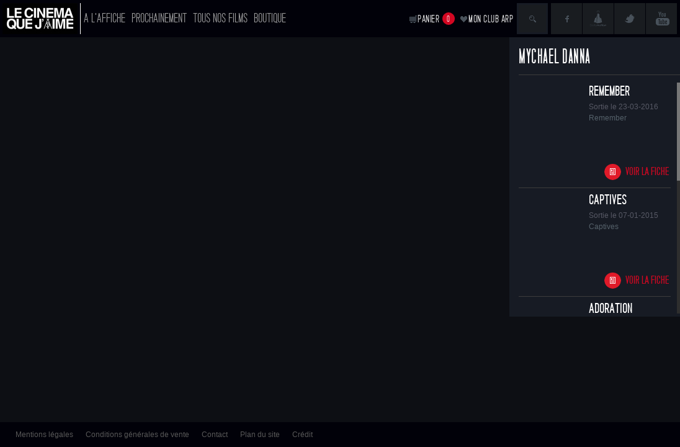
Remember (609, 91)
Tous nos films (220, 18)
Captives (608, 200)
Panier (436, 18)
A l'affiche (104, 18)
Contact (215, 434)
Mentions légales (44, 434)
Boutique (270, 18)
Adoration (610, 308)
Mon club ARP (490, 19)
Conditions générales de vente (137, 434)
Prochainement (159, 18)
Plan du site (260, 434)
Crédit (302, 434)
